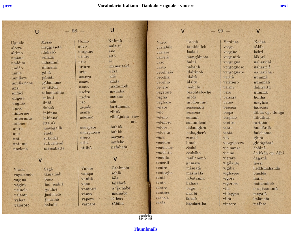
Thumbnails (146, 229)
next (283, 5)
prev (7, 5)
